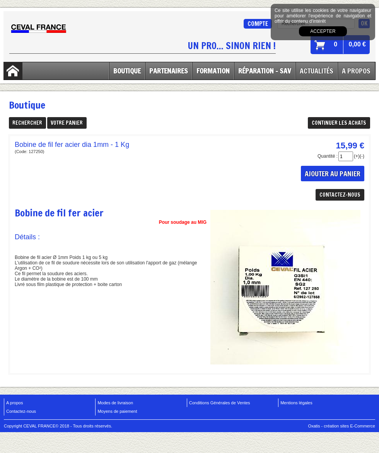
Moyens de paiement (117, 411)
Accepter (322, 31)
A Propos (356, 71)
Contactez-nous (21, 411)
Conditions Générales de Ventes (219, 402)
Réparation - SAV (264, 71)
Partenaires (168, 71)
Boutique (127, 71)
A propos (14, 402)
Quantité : (328, 156)
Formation (213, 71)
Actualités (316, 71)
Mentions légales (296, 402)
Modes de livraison (115, 402)
